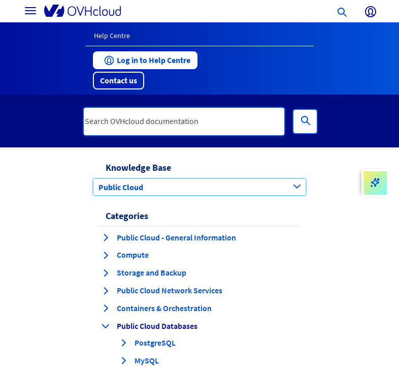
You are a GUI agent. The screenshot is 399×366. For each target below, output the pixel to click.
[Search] (305, 121)
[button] (145, 60)
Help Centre (112, 35)
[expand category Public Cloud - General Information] (106, 237)
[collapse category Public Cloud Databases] (106, 326)
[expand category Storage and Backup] (106, 273)
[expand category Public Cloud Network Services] (106, 291)
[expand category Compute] (106, 255)
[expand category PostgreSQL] (123, 343)
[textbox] (184, 121)
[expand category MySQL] (123, 360)
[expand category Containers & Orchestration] (106, 308)
